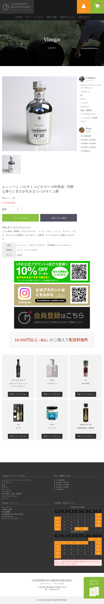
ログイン (83, 8)
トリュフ (84, 103)
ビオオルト (85, 106)
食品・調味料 (86, 110)
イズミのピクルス (88, 114)
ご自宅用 (18, 17)
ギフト (28, 17)
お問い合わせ (84, 17)
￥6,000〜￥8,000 (88, 147)
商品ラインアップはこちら (18, 394)
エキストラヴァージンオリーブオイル (17, 480)
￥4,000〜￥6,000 (88, 143)
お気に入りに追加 (58, 218)
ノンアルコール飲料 (89, 118)
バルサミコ (85, 92)
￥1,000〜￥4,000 (88, 140)
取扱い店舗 (51, 17)
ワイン (83, 121)
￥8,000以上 (85, 151)
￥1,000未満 (85, 136)
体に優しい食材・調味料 (12, 494)
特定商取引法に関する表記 (13, 514)
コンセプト (39, 17)
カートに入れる (20, 218)
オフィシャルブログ (11, 519)
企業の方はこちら (67, 17)
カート (98, 7)
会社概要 (7, 512)
